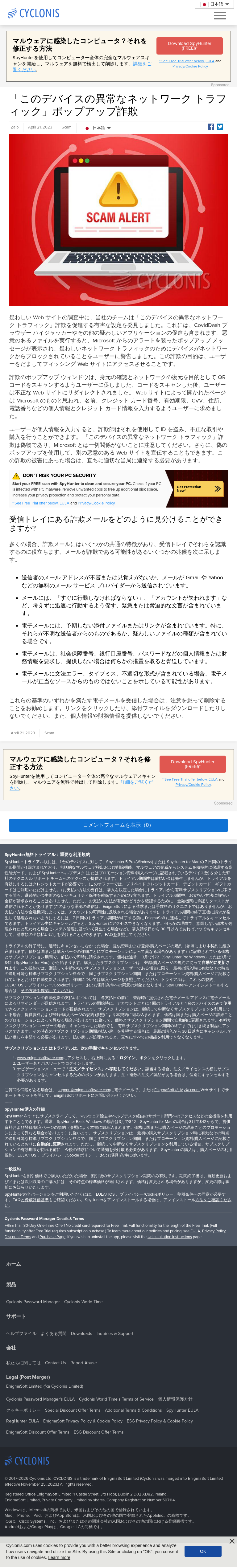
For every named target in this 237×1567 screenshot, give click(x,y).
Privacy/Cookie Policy (190, 66)
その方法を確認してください (47, 990)
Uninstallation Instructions (170, 1236)
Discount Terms (18, 1236)
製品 (11, 1285)
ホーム (13, 1264)
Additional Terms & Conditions (133, 1410)
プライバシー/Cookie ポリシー (68, 1155)
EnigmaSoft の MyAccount (177, 1090)
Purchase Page (52, 1236)
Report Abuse (83, 1362)
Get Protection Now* (189, 489)
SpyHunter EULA (182, 1410)
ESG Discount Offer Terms (99, 1432)
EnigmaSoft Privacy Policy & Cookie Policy (83, 1421)
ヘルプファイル (21, 1333)
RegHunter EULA (22, 1421)
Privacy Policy (213, 1231)
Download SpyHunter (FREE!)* (189, 46)
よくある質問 (54, 1333)
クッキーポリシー (23, 1410)
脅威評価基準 (37, 1200)
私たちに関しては (23, 1362)
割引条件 (106, 985)
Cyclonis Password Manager (33, 1301)
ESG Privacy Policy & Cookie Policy (160, 1421)
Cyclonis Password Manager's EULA (40, 1399)
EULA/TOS (14, 985)
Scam (67, 127)
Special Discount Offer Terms (73, 1410)
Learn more (59, 1557)
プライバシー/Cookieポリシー (55, 985)
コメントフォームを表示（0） (118, 825)
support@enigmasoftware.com (84, 1090)
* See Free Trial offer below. (182, 61)
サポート (16, 1317)
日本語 (94, 128)
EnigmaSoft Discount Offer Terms (37, 1432)
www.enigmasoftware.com (40, 1057)
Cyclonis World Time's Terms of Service (116, 1399)
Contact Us (55, 1362)
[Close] (232, 1541)
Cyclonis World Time (83, 1301)
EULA (210, 61)
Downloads (81, 1333)
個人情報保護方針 (175, 1399)
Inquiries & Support (115, 1333)
